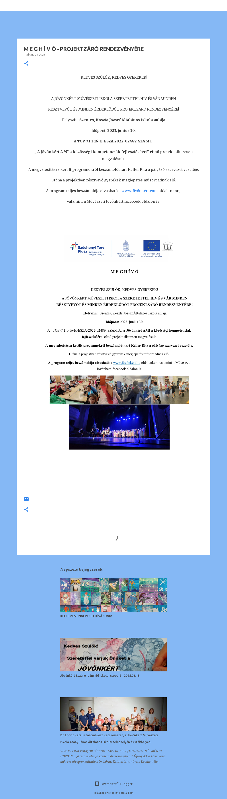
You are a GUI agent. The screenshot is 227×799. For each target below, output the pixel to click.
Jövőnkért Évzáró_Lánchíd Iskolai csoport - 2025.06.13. (100, 675)
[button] (26, 64)
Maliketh (128, 792)
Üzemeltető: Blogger (113, 784)
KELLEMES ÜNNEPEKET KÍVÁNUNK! (86, 616)
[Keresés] (18, 5)
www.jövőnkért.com (139, 191)
